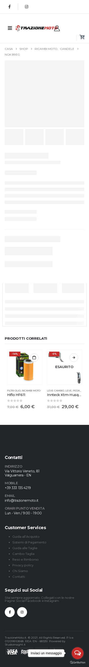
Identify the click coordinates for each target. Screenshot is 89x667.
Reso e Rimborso (25, 559)
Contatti (18, 576)
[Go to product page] (24, 367)
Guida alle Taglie (24, 548)
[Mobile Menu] (10, 28)
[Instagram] (26, 6)
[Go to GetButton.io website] (77, 662)
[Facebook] (9, 6)
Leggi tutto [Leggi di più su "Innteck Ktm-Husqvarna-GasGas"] (74, 357)
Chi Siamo (20, 571)
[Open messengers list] (78, 653)
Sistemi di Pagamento (29, 542)
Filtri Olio (14, 390)
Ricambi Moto (31, 390)
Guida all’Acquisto (26, 536)
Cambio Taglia (23, 554)
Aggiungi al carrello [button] (34, 357)
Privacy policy (22, 565)
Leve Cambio (55, 390)
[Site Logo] (27, 28)
